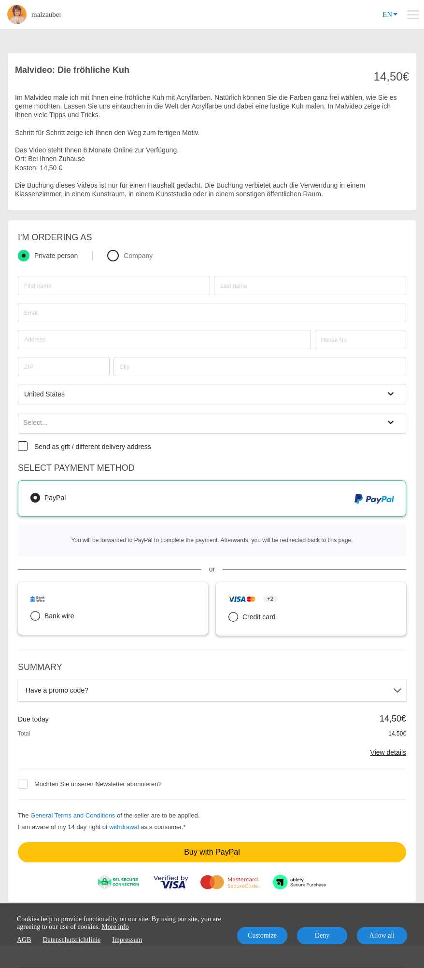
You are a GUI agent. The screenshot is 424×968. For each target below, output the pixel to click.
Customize (262, 935)
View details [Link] (388, 752)
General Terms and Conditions (72, 815)
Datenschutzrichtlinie (72, 939)
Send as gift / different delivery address (92, 446)
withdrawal (124, 827)
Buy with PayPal (212, 852)
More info (114, 926)
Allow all (382, 935)
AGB (24, 939)
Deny (322, 935)
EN (389, 13)
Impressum (127, 939)
